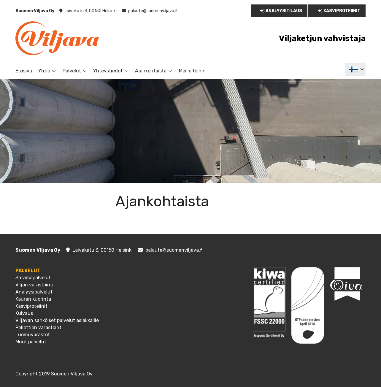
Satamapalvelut (33, 277)
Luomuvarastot (32, 334)
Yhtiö (44, 71)
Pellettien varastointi (39, 327)
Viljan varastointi (34, 285)
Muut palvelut (30, 342)
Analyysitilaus (280, 10)
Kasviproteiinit (338, 10)
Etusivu (23, 71)
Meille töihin (192, 71)
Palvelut (72, 71)
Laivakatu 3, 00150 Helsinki (91, 10)
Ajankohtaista (150, 71)
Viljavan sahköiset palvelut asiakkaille (57, 320)
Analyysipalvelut (34, 292)
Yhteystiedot (108, 71)
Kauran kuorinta (33, 299)
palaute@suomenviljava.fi (152, 10)
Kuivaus (24, 313)
